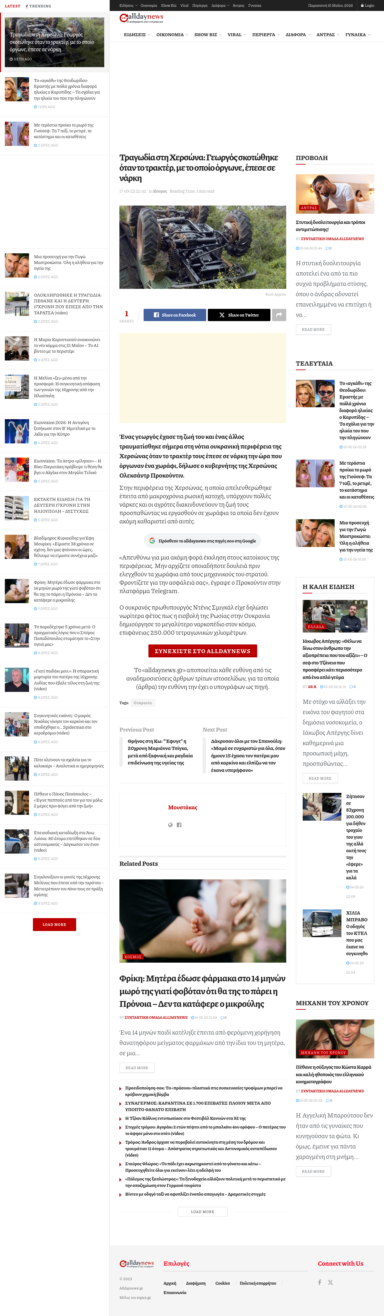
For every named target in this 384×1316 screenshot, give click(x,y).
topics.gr (144, 1297)
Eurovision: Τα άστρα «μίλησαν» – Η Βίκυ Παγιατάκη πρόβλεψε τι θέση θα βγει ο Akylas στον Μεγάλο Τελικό (68, 466)
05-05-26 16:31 (333, 686)
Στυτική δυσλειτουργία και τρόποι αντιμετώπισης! (330, 225)
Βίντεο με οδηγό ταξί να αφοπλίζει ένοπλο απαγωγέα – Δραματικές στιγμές (195, 1193)
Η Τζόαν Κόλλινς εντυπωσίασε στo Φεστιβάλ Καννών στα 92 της (185, 1118)
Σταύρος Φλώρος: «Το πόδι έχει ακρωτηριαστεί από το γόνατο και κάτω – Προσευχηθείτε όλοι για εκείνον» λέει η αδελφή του (193, 1166)
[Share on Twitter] (239, 315)
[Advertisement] (54, 200)
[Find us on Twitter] (330, 1283)
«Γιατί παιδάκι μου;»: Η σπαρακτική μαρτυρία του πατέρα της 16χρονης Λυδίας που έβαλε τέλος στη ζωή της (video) (66, 679)
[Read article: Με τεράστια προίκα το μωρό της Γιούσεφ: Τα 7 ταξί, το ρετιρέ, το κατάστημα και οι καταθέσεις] (315, 473)
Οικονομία (149, 5)
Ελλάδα (316, 626)
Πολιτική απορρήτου (258, 1283)
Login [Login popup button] (367, 5)
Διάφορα (218, 5)
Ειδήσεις (126, 5)
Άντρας (238, 5)
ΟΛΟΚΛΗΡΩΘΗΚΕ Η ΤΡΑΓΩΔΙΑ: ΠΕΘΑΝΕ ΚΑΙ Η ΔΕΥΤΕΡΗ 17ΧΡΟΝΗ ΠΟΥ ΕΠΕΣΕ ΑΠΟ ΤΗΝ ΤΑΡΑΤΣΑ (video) (68, 303)
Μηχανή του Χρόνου (323, 1052)
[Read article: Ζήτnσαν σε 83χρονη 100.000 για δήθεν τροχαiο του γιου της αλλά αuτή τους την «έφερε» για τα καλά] (322, 807)
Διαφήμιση (196, 1283)
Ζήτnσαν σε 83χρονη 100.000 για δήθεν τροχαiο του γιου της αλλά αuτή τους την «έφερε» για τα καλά (356, 837)
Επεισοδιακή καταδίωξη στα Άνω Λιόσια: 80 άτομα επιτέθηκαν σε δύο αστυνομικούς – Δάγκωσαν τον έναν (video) (67, 841)
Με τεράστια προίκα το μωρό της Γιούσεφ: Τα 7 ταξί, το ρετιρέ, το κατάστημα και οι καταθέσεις (64, 130)
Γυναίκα (254, 5)
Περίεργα (199, 5)
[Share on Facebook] (175, 315)
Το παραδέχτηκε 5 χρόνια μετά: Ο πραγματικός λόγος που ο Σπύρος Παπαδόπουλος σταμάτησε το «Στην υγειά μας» (67, 635)
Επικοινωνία (175, 1292)
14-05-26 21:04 (204, 1017)
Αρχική (170, 1283)
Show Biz (169, 5)
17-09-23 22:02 (133, 191)
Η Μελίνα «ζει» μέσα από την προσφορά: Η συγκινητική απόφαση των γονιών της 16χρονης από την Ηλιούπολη (67, 386)
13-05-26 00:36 (309, 1100)
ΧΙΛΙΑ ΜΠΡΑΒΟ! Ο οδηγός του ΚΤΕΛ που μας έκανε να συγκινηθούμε (361, 933)
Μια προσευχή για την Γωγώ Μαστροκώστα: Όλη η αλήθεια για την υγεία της (68, 262)
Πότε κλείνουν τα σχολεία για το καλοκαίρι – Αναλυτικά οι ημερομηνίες (69, 762)
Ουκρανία (143, 702)
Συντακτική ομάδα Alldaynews (156, 1017)
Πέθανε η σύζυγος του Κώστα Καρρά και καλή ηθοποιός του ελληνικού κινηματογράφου (333, 1074)
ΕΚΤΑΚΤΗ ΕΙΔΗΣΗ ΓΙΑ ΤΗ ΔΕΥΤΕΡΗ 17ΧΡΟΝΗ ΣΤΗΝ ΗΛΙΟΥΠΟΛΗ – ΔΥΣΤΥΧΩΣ (62, 505)
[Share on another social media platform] (279, 315)
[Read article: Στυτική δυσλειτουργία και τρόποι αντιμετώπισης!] (335, 194)
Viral (184, 5)
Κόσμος (160, 191)
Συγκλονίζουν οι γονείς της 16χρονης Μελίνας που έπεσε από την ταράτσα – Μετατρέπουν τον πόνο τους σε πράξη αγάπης (69, 885)
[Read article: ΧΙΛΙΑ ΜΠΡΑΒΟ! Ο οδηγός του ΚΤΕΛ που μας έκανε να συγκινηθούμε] (322, 923)
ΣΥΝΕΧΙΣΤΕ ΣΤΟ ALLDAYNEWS (203, 651)
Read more (140, 1067)
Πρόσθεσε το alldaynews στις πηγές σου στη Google (202, 540)
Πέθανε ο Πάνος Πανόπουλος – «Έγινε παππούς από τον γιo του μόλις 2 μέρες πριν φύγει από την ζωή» (68, 799)
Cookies (223, 1283)
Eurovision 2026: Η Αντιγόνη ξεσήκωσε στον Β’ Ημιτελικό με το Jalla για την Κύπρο (65, 428)
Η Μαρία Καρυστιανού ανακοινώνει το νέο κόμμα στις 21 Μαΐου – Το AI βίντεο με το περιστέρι (67, 345)
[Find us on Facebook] (319, 1283)
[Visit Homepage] (141, 18)
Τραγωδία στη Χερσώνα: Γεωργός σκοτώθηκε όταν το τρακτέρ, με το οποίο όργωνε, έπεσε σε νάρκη (52, 41)
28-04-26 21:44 (309, 248)
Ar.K (312, 686)
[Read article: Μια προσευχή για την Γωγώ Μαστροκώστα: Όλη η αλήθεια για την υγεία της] (315, 533)
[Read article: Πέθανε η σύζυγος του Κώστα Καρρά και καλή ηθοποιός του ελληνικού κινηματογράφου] (335, 1039)
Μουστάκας (182, 807)
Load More (54, 924)
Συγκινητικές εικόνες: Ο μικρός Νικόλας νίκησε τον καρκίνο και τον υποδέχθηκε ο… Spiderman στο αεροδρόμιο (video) (65, 724)
